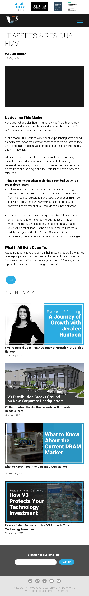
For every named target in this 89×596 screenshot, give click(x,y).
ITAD (10, 280)
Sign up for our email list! (45, 554)
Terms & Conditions (32, 591)
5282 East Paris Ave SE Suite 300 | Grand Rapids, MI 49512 (44, 587)
